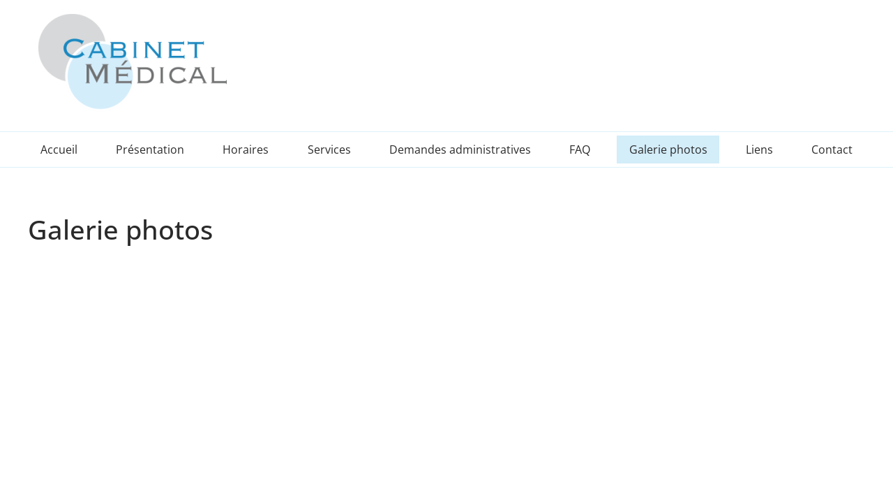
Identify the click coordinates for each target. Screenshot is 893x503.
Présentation (150, 149)
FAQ (579, 149)
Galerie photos (668, 149)
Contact (832, 149)
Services (329, 149)
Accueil (58, 149)
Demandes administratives (460, 149)
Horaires (246, 149)
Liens (759, 149)
